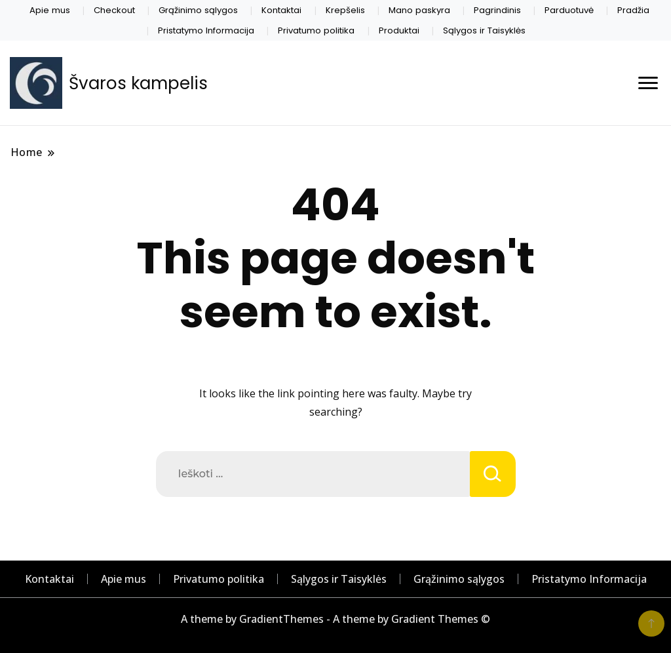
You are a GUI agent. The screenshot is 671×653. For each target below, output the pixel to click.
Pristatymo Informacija (206, 30)
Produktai (399, 30)
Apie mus (49, 10)
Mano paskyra (419, 10)
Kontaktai (281, 10)
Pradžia (633, 10)
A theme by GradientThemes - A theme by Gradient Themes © (335, 619)
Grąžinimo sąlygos (198, 10)
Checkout (114, 10)
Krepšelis (345, 10)
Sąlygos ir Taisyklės (484, 30)
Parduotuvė (569, 10)
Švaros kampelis (138, 83)
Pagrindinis (497, 10)
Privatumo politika (316, 30)
